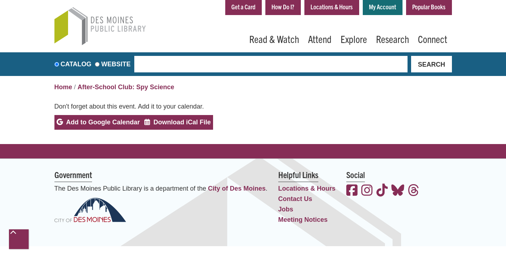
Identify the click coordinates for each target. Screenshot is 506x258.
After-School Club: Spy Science (126, 87)
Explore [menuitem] (354, 38)
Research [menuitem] (392, 38)
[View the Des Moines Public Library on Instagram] (367, 191)
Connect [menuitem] (432, 38)
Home (63, 87)
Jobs (285, 209)
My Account (382, 7)
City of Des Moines (237, 188)
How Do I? (282, 7)
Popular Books (428, 7)
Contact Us (295, 198)
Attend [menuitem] (320, 38)
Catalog (76, 64)
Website (116, 64)
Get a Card (243, 7)
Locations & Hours (331, 7)
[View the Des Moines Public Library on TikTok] (382, 191)
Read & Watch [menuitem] (274, 38)
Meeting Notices (303, 219)
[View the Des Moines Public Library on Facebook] (352, 191)
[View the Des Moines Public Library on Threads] (413, 191)
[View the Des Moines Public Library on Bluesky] (397, 191)
